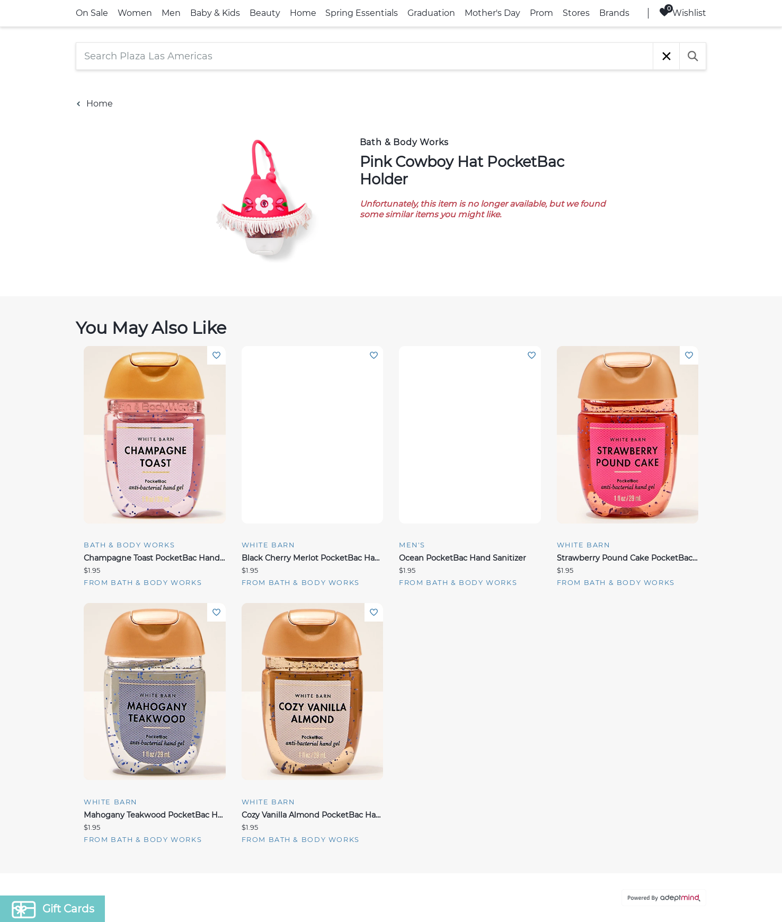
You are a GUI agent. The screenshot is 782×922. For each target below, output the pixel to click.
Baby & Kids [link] (215, 13)
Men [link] (171, 13)
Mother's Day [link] (492, 13)
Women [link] (135, 13)
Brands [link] (614, 13)
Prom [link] (541, 13)
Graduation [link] (431, 13)
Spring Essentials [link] (361, 13)
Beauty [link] (265, 13)
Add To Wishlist (216, 355)
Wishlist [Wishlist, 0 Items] (682, 12)
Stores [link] (576, 13)
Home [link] (303, 13)
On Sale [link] (92, 13)
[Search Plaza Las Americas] (364, 56)
